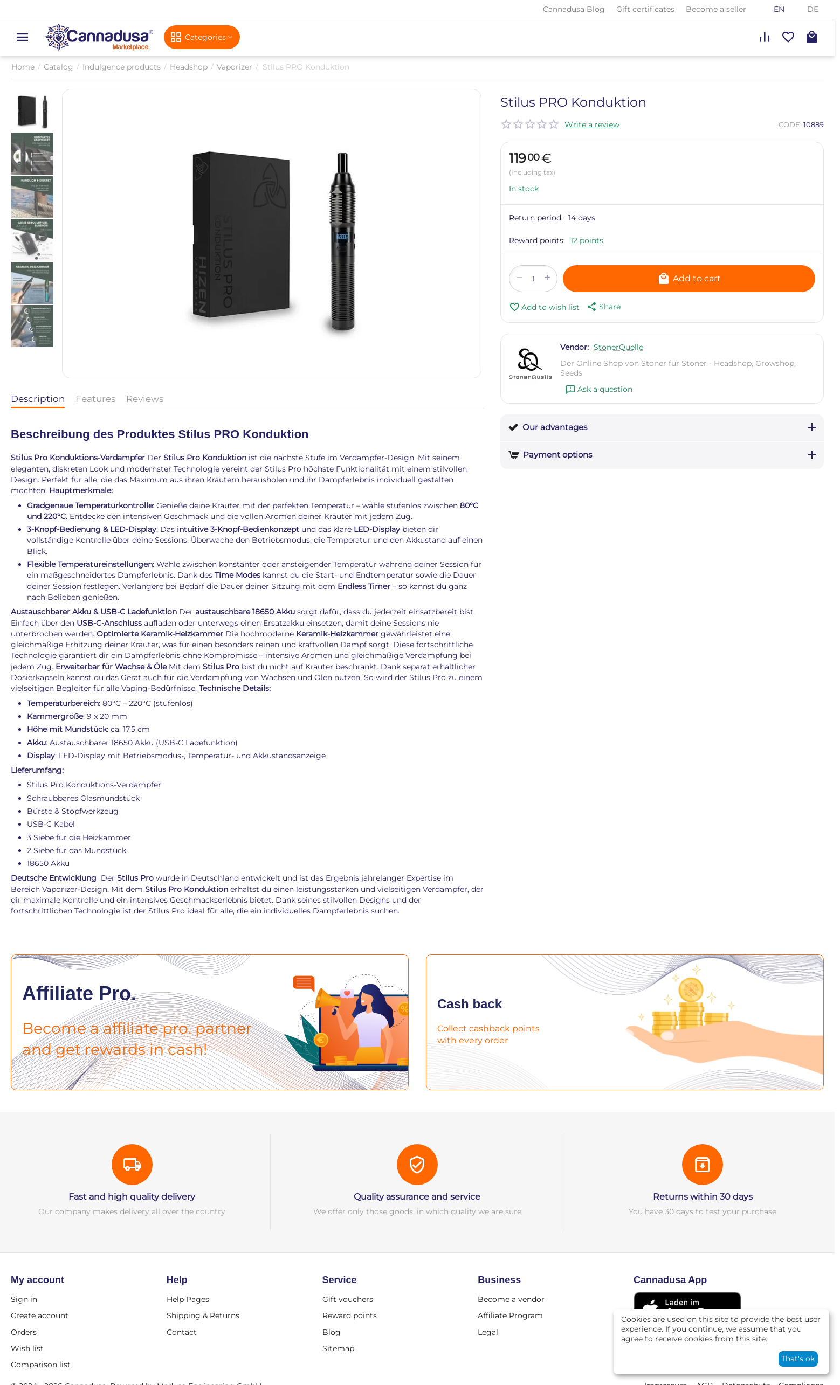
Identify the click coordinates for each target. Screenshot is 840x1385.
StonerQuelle (618, 347)
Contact (182, 1332)
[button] (603, 306)
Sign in (24, 1299)
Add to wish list (544, 307)
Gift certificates (645, 9)
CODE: (790, 124)
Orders (24, 1332)
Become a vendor (511, 1299)
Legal (488, 1332)
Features (95, 398)
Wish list (27, 1348)
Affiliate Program (510, 1315)
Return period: (536, 218)
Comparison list (41, 1364)
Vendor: (574, 347)
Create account (39, 1315)
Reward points (349, 1315)
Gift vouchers (347, 1299)
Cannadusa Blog (574, 9)
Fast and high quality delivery (131, 1197)
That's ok (798, 1358)
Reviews (144, 398)
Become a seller (716, 9)
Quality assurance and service (417, 1197)
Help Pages (188, 1299)
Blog (331, 1332)
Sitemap (338, 1348)
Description (38, 398)
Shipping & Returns (203, 1315)
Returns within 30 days (703, 1197)
